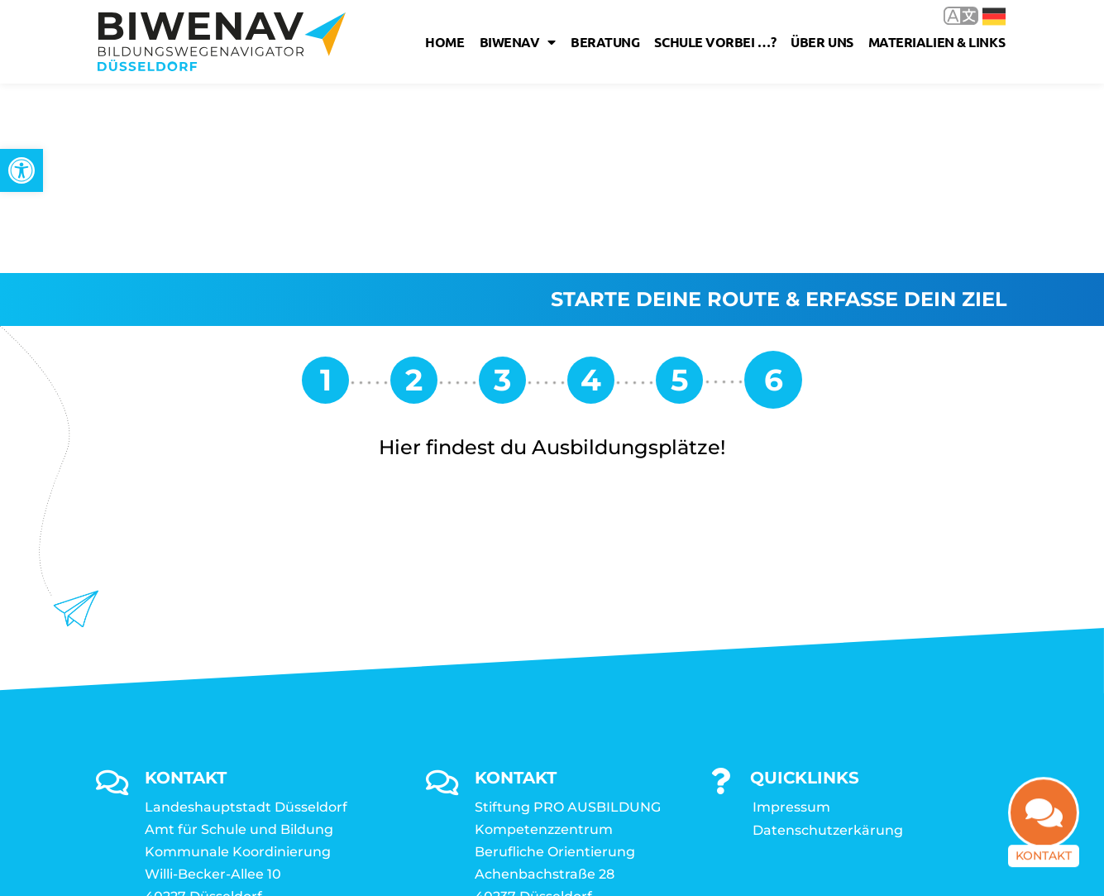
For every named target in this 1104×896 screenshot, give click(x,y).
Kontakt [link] (1044, 863)
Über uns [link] (822, 41)
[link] (21, 170)
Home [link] (444, 41)
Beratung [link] (605, 41)
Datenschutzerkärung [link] (828, 641)
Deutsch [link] (994, 16)
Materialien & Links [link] (936, 41)
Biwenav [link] (518, 42)
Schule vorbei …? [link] (715, 41)
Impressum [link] (791, 617)
